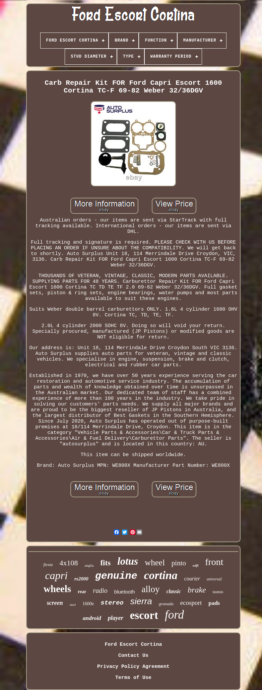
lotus (127, 561)
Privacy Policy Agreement (133, 667)
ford (174, 614)
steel (73, 605)
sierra (141, 601)
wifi (195, 565)
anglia (89, 565)
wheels (57, 588)
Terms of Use (133, 678)
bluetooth (124, 591)
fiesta (48, 564)
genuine (116, 576)
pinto (179, 563)
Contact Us (133, 655)
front (214, 562)
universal (214, 579)
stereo (112, 603)
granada (166, 603)
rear (82, 591)
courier (192, 578)
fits (105, 563)
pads (214, 603)
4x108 (69, 563)
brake (197, 589)
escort (144, 615)
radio (100, 590)
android (92, 618)
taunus (218, 591)
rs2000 (81, 578)
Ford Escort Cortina (133, 644)
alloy (151, 589)
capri (56, 575)
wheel (155, 562)
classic (174, 591)
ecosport (191, 602)
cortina (161, 575)
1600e (88, 603)
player (115, 618)
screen (55, 603)
